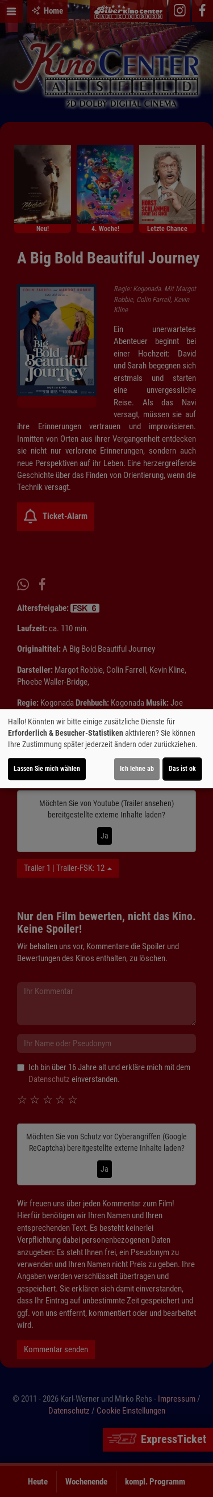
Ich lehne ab (137, 769)
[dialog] (106, 749)
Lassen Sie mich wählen (47, 769)
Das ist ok (182, 769)
